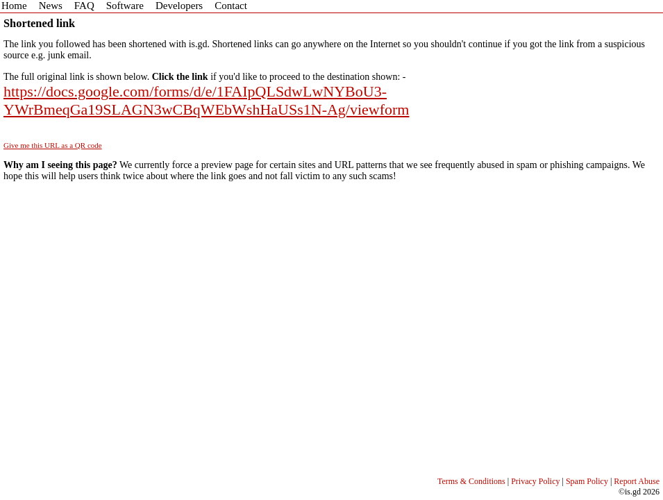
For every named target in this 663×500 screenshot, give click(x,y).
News (50, 5)
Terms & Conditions (471, 481)
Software (125, 5)
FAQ (84, 5)
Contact (231, 5)
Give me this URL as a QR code (52, 145)
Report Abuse (637, 481)
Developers (179, 5)
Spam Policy (587, 481)
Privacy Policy (535, 481)
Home (14, 5)
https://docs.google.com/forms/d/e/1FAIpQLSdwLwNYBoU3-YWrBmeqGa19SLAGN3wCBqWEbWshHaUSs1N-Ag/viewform (206, 100)
